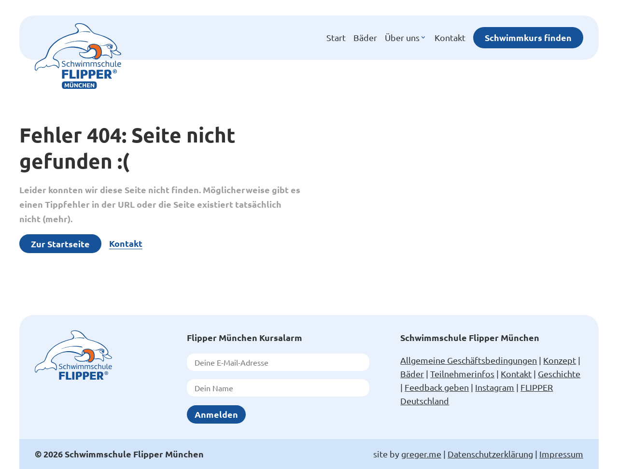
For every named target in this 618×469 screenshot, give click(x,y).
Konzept (559, 360)
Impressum (561, 454)
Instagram (494, 387)
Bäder (365, 37)
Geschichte (559, 374)
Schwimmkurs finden (528, 37)
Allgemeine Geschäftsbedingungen (468, 360)
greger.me (421, 454)
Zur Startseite (60, 243)
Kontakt (450, 37)
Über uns (406, 37)
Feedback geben (437, 387)
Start (336, 37)
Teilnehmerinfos (462, 374)
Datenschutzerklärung (490, 454)
